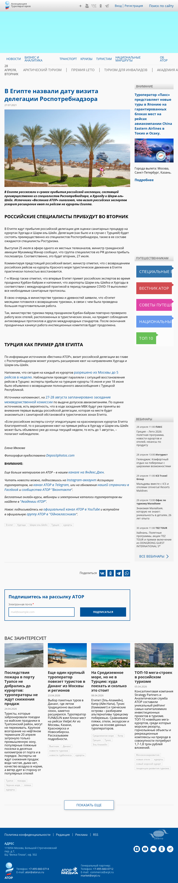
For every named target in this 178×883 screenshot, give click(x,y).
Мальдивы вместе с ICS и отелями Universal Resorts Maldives (152, 475)
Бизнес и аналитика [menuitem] (33, 58)
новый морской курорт (148, 752)
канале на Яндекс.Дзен (84, 464)
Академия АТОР (144, 70)
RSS (87, 823)
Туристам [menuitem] (104, 59)
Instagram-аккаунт (80, 471)
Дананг (66, 734)
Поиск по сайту (163, 6)
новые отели (143, 747)
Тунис (107, 728)
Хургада (21, 511)
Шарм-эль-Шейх (38, 511)
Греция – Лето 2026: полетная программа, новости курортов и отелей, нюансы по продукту (150, 426)
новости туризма (58, 739)
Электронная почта (20, 591)
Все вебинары (150, 545)
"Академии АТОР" (31, 490)
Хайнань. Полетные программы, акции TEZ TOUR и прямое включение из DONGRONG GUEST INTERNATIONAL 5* (153, 527)
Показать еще (89, 793)
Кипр (120, 724)
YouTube (89, 6)
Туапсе (9, 769)
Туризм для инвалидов (107, 70)
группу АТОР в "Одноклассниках (49, 501)
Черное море (13, 773)
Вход (121, 6)
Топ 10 (142, 326)
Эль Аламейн (100, 733)
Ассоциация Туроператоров (21, 5)
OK (103, 6)
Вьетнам (54, 734)
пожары (21, 769)
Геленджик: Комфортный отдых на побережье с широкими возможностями (153, 451)
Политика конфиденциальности (24, 823)
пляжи (27, 773)
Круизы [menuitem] (86, 59)
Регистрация (136, 6)
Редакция (57, 823)
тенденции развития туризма (152, 756)
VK (96, 6)
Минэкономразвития (147, 743)
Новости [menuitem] (13, 59)
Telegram (109, 6)
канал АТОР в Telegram (49, 475)
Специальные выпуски (153, 260)
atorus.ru (81, 879)
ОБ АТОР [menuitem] (164, 58)
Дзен (83, 6)
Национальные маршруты (155, 310)
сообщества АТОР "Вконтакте (42, 479)
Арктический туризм (38, 70)
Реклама (73, 823)
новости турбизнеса (60, 743)
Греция (96, 728)
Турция (55, 511)
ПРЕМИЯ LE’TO (71, 70)
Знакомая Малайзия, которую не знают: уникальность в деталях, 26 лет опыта (153, 502)
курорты (67, 511)
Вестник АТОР (147, 276)
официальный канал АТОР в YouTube (68, 497)
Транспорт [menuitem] (68, 59)
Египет (9, 511)
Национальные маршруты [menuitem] (128, 58)
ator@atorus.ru (34, 860)
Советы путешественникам (155, 293)
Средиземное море (103, 724)
